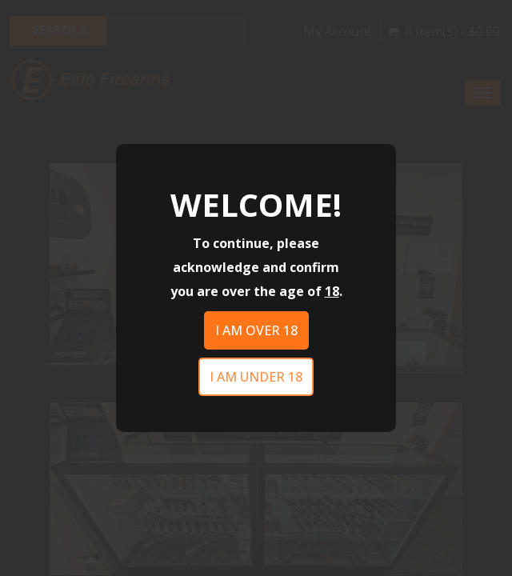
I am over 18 (256, 330)
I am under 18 (256, 377)
